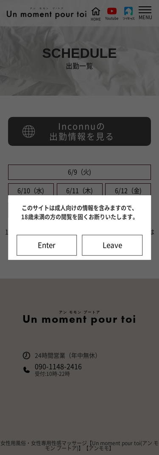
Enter (47, 245)
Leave (112, 245)
